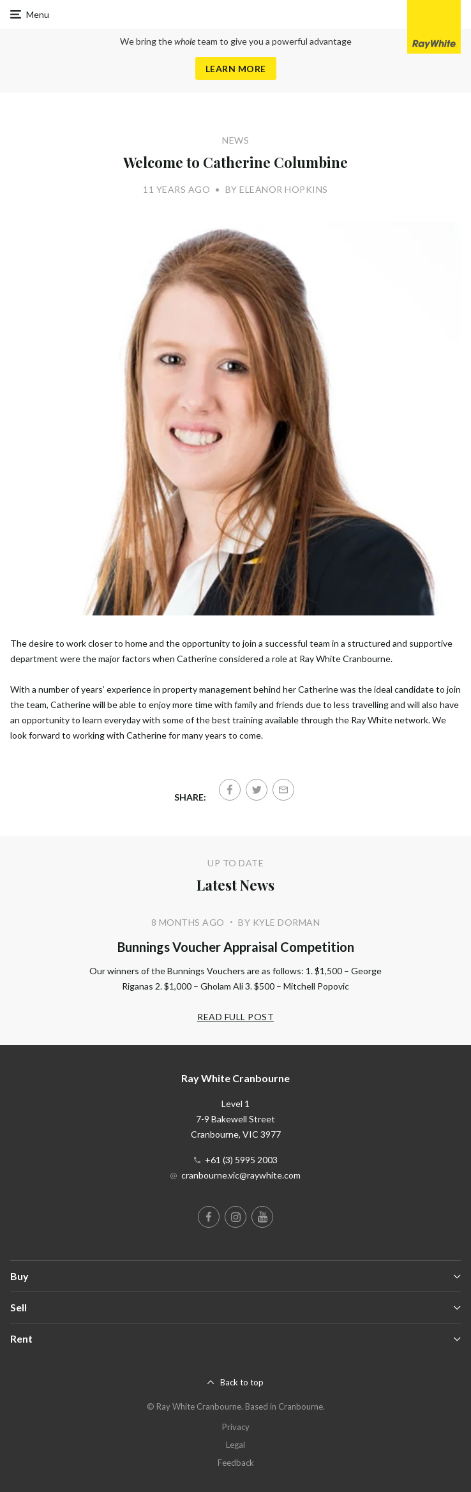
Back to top (242, 1382)
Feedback (236, 1463)
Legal (235, 1445)
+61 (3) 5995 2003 (241, 1159)
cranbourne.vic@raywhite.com (241, 1175)
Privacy (236, 1427)
